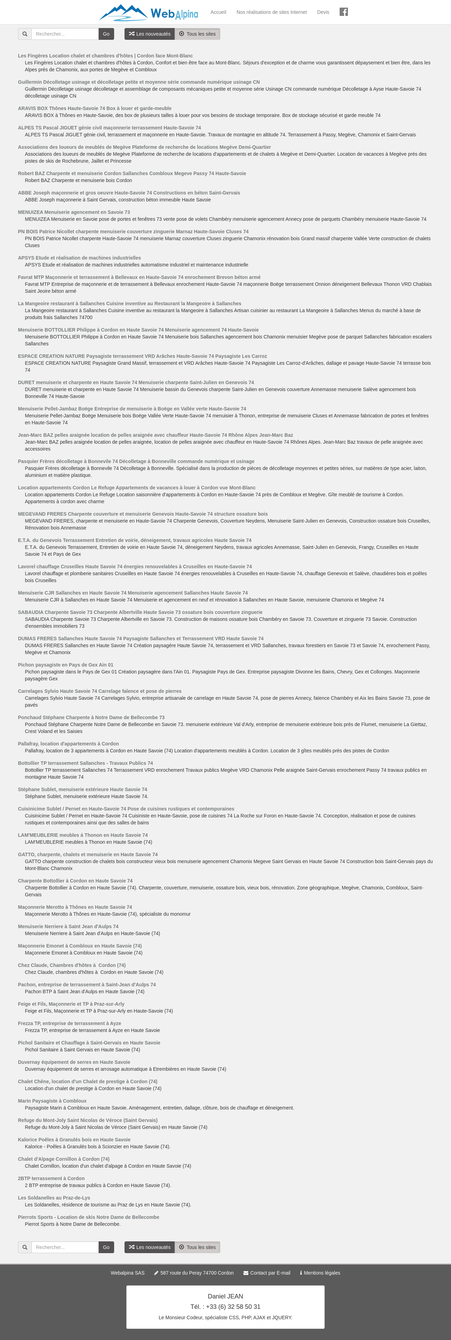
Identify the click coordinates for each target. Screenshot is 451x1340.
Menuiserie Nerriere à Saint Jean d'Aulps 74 (68, 926)
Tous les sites (197, 34)
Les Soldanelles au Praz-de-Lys (54, 1198)
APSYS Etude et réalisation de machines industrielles (79, 258)
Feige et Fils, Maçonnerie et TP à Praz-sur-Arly (71, 1004)
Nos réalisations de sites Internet (272, 12)
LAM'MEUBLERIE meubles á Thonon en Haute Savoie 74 (83, 835)
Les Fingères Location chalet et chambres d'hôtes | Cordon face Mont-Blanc (105, 55)
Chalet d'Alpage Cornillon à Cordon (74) (64, 1159)
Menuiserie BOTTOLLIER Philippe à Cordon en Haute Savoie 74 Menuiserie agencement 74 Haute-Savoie (138, 330)
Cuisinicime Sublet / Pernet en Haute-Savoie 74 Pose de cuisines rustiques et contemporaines (126, 809)
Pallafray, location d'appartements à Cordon (68, 743)
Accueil (218, 12)
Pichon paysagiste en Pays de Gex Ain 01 (65, 665)
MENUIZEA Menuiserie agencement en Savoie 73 (74, 212)
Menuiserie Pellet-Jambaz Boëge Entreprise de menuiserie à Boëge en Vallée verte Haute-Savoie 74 (132, 408)
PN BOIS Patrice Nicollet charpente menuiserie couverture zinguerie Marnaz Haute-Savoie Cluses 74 (133, 231)
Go (106, 34)
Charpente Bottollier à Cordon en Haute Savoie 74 (75, 881)
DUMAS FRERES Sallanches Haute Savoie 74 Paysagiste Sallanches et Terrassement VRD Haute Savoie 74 (141, 638)
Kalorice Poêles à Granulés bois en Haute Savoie (74, 1139)
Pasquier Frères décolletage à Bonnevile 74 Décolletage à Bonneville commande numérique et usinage (136, 461)
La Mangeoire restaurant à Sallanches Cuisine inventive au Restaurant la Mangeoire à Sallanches (129, 303)
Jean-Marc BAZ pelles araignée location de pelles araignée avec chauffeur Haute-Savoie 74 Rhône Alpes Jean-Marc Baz (155, 435)
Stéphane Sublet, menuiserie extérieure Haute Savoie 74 (82, 789)
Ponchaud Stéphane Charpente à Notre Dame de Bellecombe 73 (91, 717)
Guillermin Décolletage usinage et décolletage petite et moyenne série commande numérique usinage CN (139, 82)
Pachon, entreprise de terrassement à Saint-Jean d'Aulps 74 (87, 984)
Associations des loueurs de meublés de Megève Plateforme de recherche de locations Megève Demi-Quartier (144, 147)
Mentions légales (322, 1273)
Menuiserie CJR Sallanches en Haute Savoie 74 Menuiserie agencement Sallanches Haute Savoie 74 (133, 593)
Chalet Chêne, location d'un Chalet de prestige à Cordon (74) (87, 1081)
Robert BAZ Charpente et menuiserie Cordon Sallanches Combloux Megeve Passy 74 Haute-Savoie (132, 173)
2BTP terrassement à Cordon (51, 1178)
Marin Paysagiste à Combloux (52, 1101)
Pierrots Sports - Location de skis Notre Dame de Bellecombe (88, 1217)
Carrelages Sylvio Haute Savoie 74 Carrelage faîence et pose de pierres (100, 691)
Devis (323, 12)
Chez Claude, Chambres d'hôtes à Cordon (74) (72, 965)
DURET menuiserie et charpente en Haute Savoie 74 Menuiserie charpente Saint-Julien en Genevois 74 (136, 382)
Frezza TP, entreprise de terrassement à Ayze (69, 1023)
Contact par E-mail (270, 1273)
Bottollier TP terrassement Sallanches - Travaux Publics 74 (85, 763)
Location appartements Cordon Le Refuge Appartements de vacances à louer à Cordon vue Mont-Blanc (137, 487)
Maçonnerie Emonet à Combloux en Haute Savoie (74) (80, 946)
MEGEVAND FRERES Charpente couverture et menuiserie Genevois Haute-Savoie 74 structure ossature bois (143, 514)
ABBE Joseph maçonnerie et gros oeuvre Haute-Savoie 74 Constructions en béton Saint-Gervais (129, 193)
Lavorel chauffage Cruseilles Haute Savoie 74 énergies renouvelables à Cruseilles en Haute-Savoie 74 (135, 566)
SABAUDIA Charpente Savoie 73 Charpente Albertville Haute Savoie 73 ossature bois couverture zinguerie (140, 612)
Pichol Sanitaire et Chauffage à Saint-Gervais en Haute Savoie (89, 1042)
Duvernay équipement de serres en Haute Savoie (74, 1062)
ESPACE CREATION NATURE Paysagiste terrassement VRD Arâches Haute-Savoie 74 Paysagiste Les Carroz (142, 356)
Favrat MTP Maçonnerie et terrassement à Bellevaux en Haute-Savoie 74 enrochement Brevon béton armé (139, 277)
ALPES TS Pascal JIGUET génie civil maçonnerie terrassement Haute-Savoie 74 (109, 127)
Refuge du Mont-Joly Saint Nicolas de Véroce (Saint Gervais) (88, 1120)
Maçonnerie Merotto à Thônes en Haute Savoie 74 (75, 907)
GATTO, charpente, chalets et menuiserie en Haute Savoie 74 (88, 854)
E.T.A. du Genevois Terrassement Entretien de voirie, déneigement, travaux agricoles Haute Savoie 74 (134, 540)
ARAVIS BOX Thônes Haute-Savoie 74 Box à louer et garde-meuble (95, 108)
